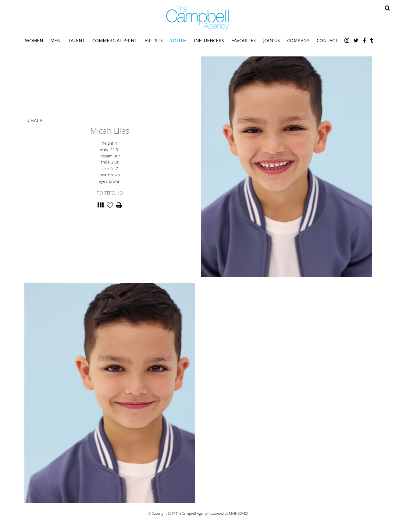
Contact (327, 40)
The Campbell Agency (198, 18)
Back (35, 120)
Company (298, 40)
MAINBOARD (238, 513)
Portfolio (109, 193)
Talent (76, 40)
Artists (153, 40)
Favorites (243, 40)
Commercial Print (114, 40)
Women (34, 40)
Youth (178, 40)
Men (55, 40)
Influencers (209, 40)
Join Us (271, 40)
